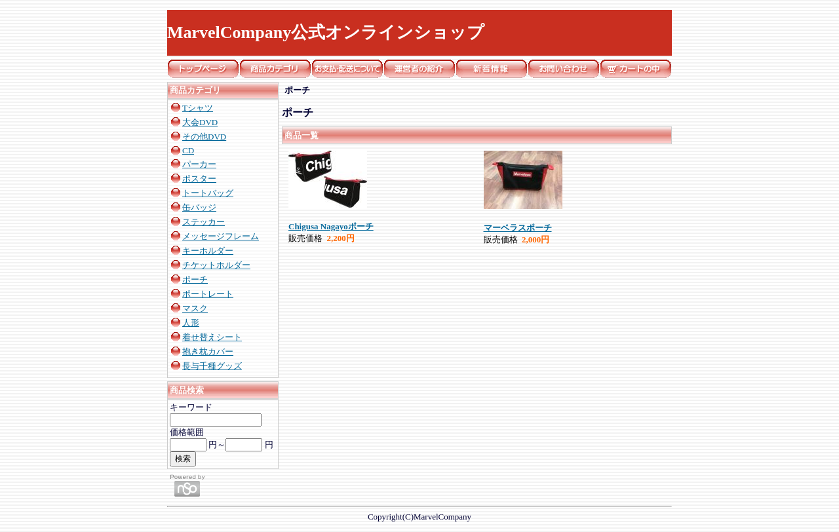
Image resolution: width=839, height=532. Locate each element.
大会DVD (200, 122)
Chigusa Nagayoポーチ (331, 226)
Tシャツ (197, 108)
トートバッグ (207, 193)
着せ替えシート (212, 337)
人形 (190, 323)
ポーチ (195, 279)
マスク (195, 308)
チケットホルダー (216, 265)
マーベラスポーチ (518, 228)
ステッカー (203, 222)
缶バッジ (199, 207)
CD (188, 150)
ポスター (199, 178)
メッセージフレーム (220, 236)
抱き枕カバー (207, 351)
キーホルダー (207, 251)
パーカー (199, 164)
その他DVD (204, 137)
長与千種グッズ (212, 366)
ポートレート (207, 294)
